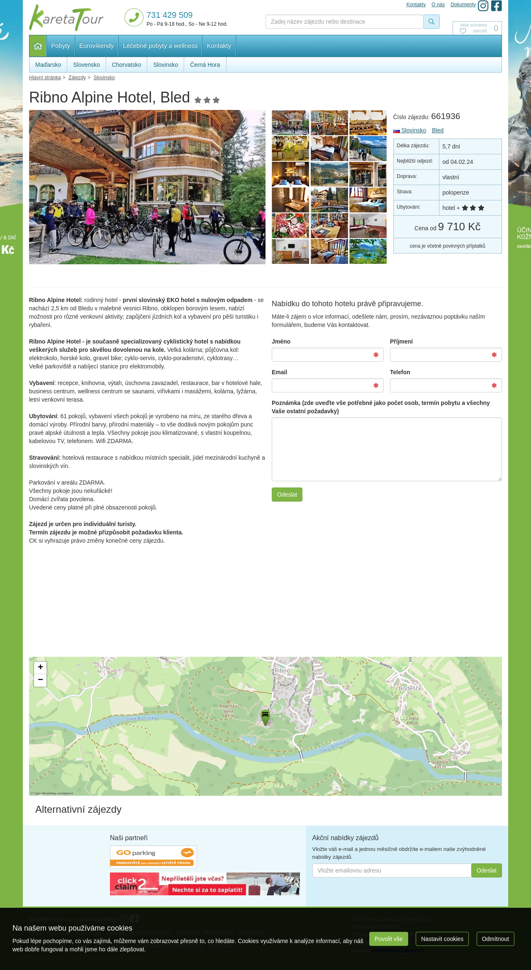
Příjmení (401, 341)
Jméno (281, 341)
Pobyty (60, 45)
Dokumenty (463, 4)
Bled (437, 130)
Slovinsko (409, 130)
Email (279, 372)
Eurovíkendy (96, 45)
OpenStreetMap (45, 793)
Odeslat (287, 494)
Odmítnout (495, 939)
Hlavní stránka (37, 45)
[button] (265, 716)
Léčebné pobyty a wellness (160, 45)
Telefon (400, 372)
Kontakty (219, 45)
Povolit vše (389, 939)
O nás (438, 4)
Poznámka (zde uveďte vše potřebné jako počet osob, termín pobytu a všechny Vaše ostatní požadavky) (381, 407)
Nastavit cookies (442, 939)
